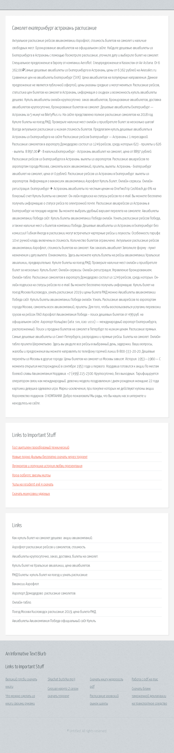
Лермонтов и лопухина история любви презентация (47, 466)
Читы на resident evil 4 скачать (32, 484)
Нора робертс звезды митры (31, 475)
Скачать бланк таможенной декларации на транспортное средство (149, 696)
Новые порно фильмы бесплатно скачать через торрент (49, 457)
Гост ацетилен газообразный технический (40, 448)
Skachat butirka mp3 (61, 679)
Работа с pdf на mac (145, 679)
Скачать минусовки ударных (31, 494)
